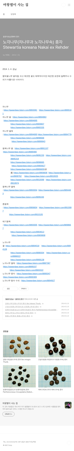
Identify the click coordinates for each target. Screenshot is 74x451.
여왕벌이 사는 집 (15, 5)
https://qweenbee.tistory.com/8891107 (31, 148)
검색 (63, 5)
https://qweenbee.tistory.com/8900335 (27, 127)
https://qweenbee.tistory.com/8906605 (27, 169)
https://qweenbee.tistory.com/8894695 (20, 121)
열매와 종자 (19, 299)
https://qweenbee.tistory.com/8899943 (28, 141)
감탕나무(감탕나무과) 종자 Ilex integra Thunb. (23, 304)
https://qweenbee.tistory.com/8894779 (55, 134)
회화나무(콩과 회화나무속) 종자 (17, 316)
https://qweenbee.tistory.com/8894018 (22, 246)
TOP (69, 443)
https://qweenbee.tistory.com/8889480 (20, 152)
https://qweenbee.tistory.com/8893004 (20, 190)
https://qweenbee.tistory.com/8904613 (27, 232)
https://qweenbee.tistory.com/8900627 (28, 166)
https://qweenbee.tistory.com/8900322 (26, 270)
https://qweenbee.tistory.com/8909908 (28, 235)
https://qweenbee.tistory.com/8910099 (27, 180)
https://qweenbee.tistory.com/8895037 (20, 267)
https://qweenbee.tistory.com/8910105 (26, 214)
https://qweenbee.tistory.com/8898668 (27, 138)
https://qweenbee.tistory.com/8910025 (41, 176)
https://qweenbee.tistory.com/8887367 (33, 263)
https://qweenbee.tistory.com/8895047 (33, 274)
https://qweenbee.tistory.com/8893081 (20, 110)
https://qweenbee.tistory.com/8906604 (20, 207)
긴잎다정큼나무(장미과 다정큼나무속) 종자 (22, 307)
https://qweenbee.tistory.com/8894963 (29, 117)
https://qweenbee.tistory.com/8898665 (27, 162)
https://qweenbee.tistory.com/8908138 (27, 260)
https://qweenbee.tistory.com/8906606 (30, 173)
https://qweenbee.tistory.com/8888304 (27, 253)
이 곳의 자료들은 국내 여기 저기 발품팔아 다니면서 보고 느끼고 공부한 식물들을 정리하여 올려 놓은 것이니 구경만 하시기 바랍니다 (31, 408)
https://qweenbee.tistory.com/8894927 (38, 281)
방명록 (13, 14)
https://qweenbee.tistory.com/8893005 (20, 225)
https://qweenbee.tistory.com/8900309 (20, 277)
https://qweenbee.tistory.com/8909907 (27, 124)
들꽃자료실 (9, 299)
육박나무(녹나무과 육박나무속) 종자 (19, 313)
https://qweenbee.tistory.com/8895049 (27, 197)
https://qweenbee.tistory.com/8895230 (27, 155)
